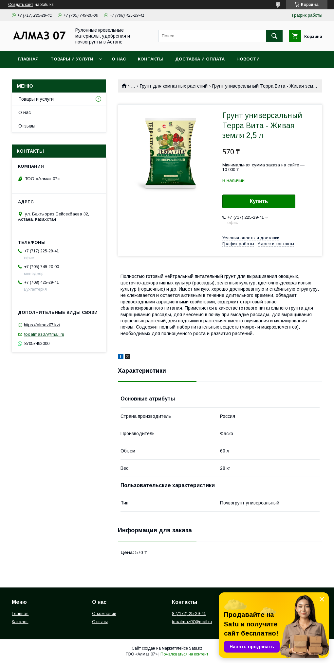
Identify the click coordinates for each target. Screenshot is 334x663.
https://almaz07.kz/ (42, 324)
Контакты (150, 59)
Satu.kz (195, 648)
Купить (259, 201)
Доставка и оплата (200, 59)
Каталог (20, 621)
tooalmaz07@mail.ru (44, 334)
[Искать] (274, 36)
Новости (248, 59)
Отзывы (26, 125)
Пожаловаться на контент (184, 654)
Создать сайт (20, 4)
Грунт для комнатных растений (174, 86)
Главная (28, 59)
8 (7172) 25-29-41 (189, 613)
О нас (119, 59)
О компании (104, 613)
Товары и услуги (71, 59)
